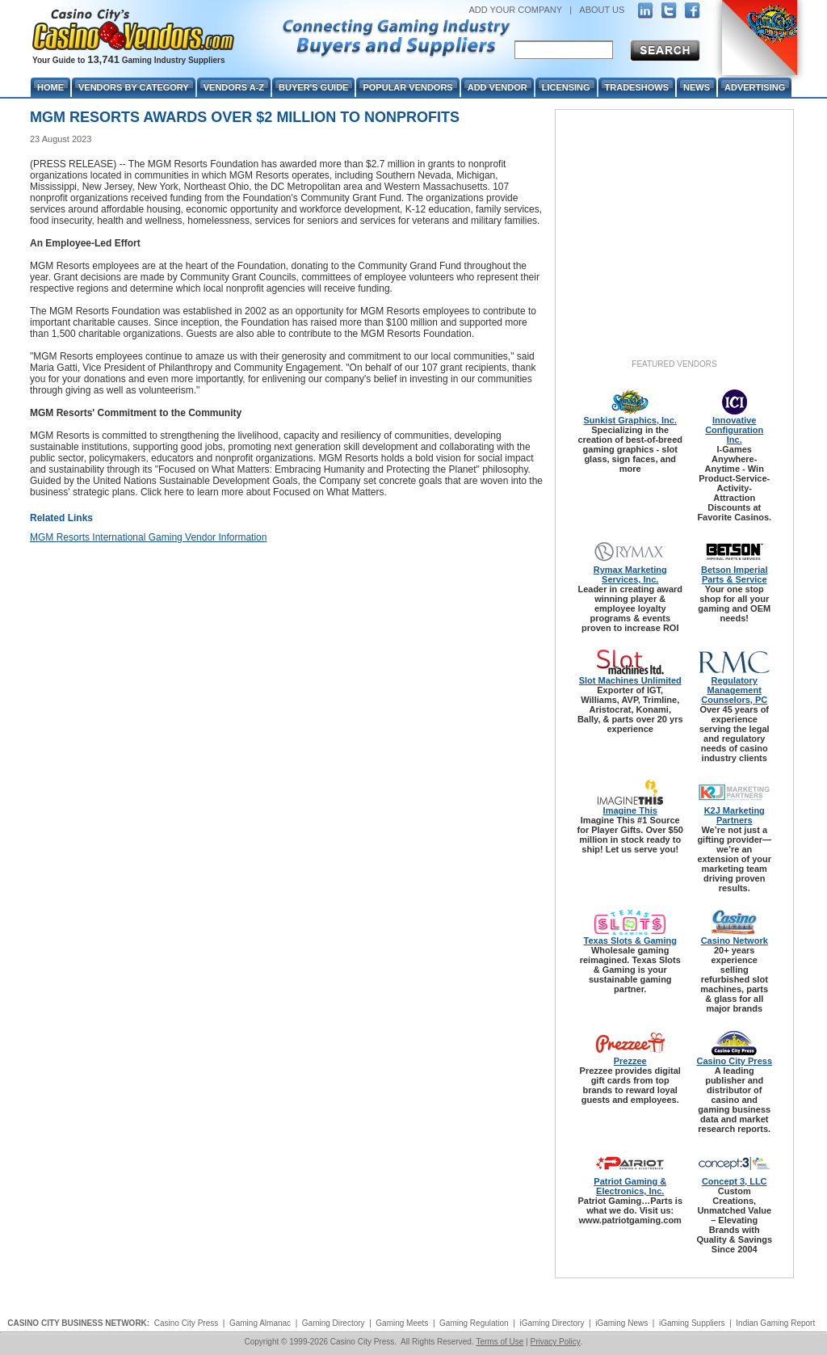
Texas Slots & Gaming (630, 940)
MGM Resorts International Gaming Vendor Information (148, 537)
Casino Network (734, 940)
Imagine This (630, 810)
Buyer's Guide (313, 87)
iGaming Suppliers (692, 1323)
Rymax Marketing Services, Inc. (630, 574)
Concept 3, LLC (734, 1181)
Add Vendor (497, 87)
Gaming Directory (333, 1323)
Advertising (754, 87)
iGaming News (621, 1323)
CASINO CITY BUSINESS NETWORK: (78, 1323)
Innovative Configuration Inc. (734, 429)
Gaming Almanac (260, 1323)
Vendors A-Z (234, 87)
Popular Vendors (407, 87)
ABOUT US (601, 10)
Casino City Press (734, 1061)
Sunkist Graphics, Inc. (630, 420)
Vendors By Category (133, 87)
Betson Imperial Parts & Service (734, 574)
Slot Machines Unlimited (630, 680)
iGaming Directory (551, 1323)
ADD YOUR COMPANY (515, 10)
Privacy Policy (555, 1341)
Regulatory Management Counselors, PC (734, 690)
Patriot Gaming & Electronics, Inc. (630, 1186)
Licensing (566, 87)
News (696, 87)
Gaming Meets (402, 1323)
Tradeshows (637, 87)
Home (50, 87)
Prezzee (630, 1061)
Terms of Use (499, 1341)
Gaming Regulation (474, 1323)
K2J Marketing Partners (734, 815)
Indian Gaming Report (775, 1323)
